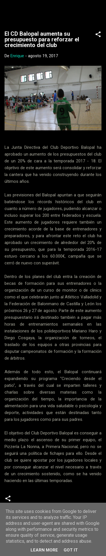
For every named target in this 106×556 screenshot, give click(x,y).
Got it (71, 550)
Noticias (26, 500)
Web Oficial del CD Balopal (53, 13)
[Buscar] (98, 11)
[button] (98, 35)
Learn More (44, 550)
